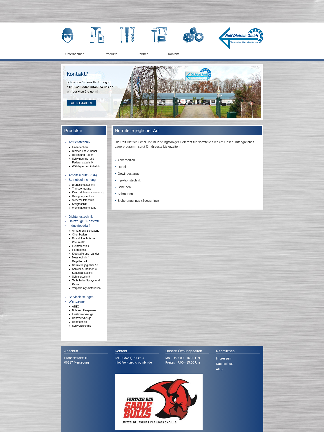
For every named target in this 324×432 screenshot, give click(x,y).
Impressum (224, 358)
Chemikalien (79, 234)
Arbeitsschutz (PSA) (83, 175)
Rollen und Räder (82, 154)
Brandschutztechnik (84, 184)
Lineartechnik (80, 147)
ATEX (75, 306)
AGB (219, 369)
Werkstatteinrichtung (84, 207)
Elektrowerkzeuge (83, 314)
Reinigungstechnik (83, 196)
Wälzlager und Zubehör (86, 166)
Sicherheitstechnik (83, 200)
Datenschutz (225, 364)
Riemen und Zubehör (84, 151)
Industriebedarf (79, 225)
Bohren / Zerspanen (84, 310)
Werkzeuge (77, 301)
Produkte (111, 54)
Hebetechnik (79, 321)
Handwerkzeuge (82, 318)
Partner (142, 54)
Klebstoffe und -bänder (85, 253)
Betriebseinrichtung (82, 179)
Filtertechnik (79, 249)
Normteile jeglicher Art (85, 265)
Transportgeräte (81, 188)
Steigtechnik (79, 204)
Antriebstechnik (79, 142)
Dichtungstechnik (81, 216)
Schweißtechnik (81, 325)
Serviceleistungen (81, 297)
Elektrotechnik (80, 246)
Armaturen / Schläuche (85, 230)
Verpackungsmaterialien (86, 288)
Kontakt (173, 54)
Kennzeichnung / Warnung (88, 192)
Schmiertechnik (81, 276)
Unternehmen (75, 54)
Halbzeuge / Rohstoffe (84, 221)
